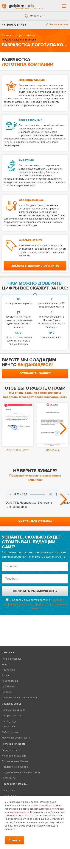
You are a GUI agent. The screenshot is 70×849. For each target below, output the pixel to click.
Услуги (19, 35)
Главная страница (11, 658)
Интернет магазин (12, 715)
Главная (6, 35)
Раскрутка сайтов (11, 750)
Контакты (7, 692)
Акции (5, 675)
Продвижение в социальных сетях (21, 772)
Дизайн (31, 35)
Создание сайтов (11, 703)
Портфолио (8, 669)
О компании (8, 686)
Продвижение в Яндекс (15, 761)
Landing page (9, 721)
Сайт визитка (9, 726)
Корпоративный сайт (13, 710)
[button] (35, 15)
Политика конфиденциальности (20, 697)
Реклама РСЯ (9, 777)
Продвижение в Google (15, 766)
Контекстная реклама (14, 755)
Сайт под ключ (10, 732)
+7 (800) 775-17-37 (14, 25)
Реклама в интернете (13, 743)
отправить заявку (35, 373)
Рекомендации (10, 680)
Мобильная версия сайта (16, 737)
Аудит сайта (8, 790)
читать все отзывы (35, 521)
